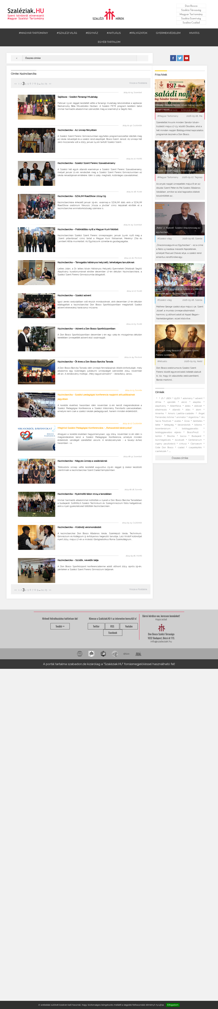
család (181, 447)
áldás (187, 406)
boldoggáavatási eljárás (168, 432)
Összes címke (180, 458)
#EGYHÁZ (92, 32)
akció (184, 402)
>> (49, 83)
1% (162, 398)
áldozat (198, 406)
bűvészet (179, 440)
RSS (112, 626)
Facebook (112, 633)
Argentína (193, 417)
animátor (181, 417)
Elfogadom (172, 1004)
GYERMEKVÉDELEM (168, 32)
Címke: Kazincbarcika (23, 73)
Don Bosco (191, 6)
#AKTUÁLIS (114, 32)
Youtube (129, 626)
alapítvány (160, 406)
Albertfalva (175, 406)
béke (157, 425)
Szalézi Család (191, 22)
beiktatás (197, 421)
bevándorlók (184, 425)
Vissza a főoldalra (138, 83)
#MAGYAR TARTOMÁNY (33, 32)
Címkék (159, 392)
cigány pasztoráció (165, 443)
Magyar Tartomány (191, 14)
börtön (158, 436)
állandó (176, 409)
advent (199, 398)
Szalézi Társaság (191, 10)
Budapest (196, 436)
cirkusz (183, 443)
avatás (178, 421)
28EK (168, 398)
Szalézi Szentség (191, 18)
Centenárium (195, 440)
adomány (188, 398)
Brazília (171, 436)
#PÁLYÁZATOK (138, 32)
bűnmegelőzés (163, 440)
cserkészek (160, 451)
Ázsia (187, 421)
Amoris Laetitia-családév (181, 413)
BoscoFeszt (194, 432)
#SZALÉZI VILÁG (67, 32)
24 (42, 83)
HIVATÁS (194, 32)
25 (46, 83)
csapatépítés (195, 447)
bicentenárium (163, 428)
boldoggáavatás (190, 428)
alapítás (197, 402)
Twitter (96, 626)
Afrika (158, 402)
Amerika (159, 413)
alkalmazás (161, 409)
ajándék (171, 402)
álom (198, 409)
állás (188, 409)
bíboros (198, 425)
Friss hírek (161, 74)
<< (15, 83)
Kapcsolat (161, 619)
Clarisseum (196, 443)
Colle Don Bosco (164, 447)
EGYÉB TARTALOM (109, 41)
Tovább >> (60, 626)
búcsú (183, 436)
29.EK (177, 398)
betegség (169, 425)
